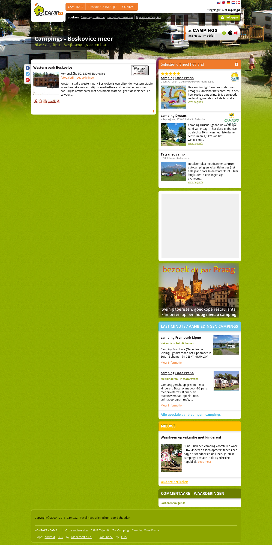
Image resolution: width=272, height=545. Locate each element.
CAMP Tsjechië (100, 530)
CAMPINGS (75, 7)
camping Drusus (187, 115)
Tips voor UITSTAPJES (102, 7)
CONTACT (129, 7)
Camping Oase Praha (145, 530)
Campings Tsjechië (93, 17)
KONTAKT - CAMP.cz (48, 530)
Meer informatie (171, 363)
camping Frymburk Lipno (181, 337)
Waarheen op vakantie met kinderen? (191, 437)
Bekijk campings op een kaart (86, 44)
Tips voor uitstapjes (148, 17)
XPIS (124, 537)
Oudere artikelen (174, 482)
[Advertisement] (200, 226)
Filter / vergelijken (48, 44)
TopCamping (120, 530)
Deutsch (228, 2)
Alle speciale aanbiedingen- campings (191, 414)
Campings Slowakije (120, 17)
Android (50, 537)
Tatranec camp (173, 154)
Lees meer (204, 462)
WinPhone (106, 537)
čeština (219, 2)
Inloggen (232, 17)
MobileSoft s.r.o (81, 537)
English (223, 2)
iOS (60, 537)
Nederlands (233, 2)
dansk (238, 2)
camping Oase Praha (187, 78)
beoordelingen (86, 78)
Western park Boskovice (78, 67)
